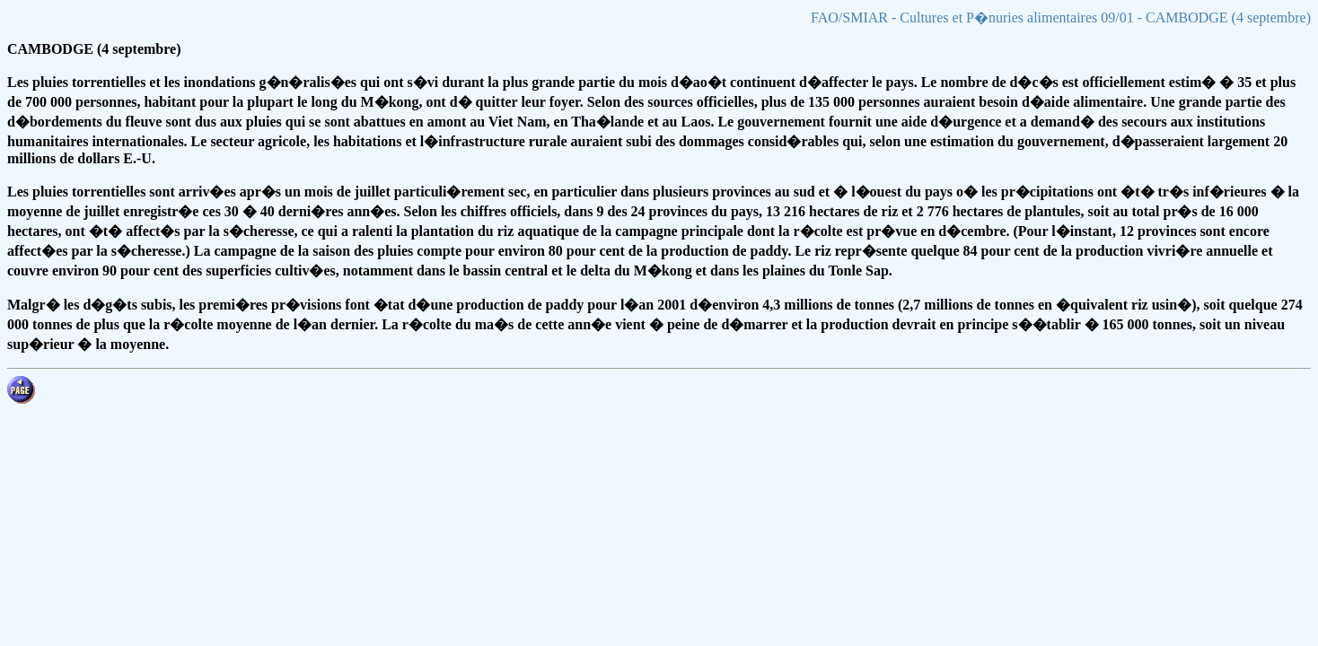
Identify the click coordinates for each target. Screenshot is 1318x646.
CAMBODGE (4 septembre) (93, 49)
